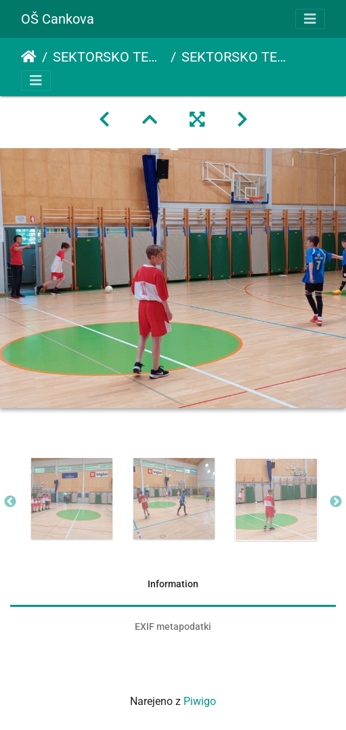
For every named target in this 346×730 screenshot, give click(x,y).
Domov (29, 57)
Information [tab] (173, 583)
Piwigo (199, 701)
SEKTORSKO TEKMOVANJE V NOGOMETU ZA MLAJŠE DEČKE (109, 57)
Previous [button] (10, 502)
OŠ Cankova (57, 19)
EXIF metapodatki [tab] (173, 626)
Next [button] (336, 502)
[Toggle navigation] (310, 19)
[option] (71, 498)
